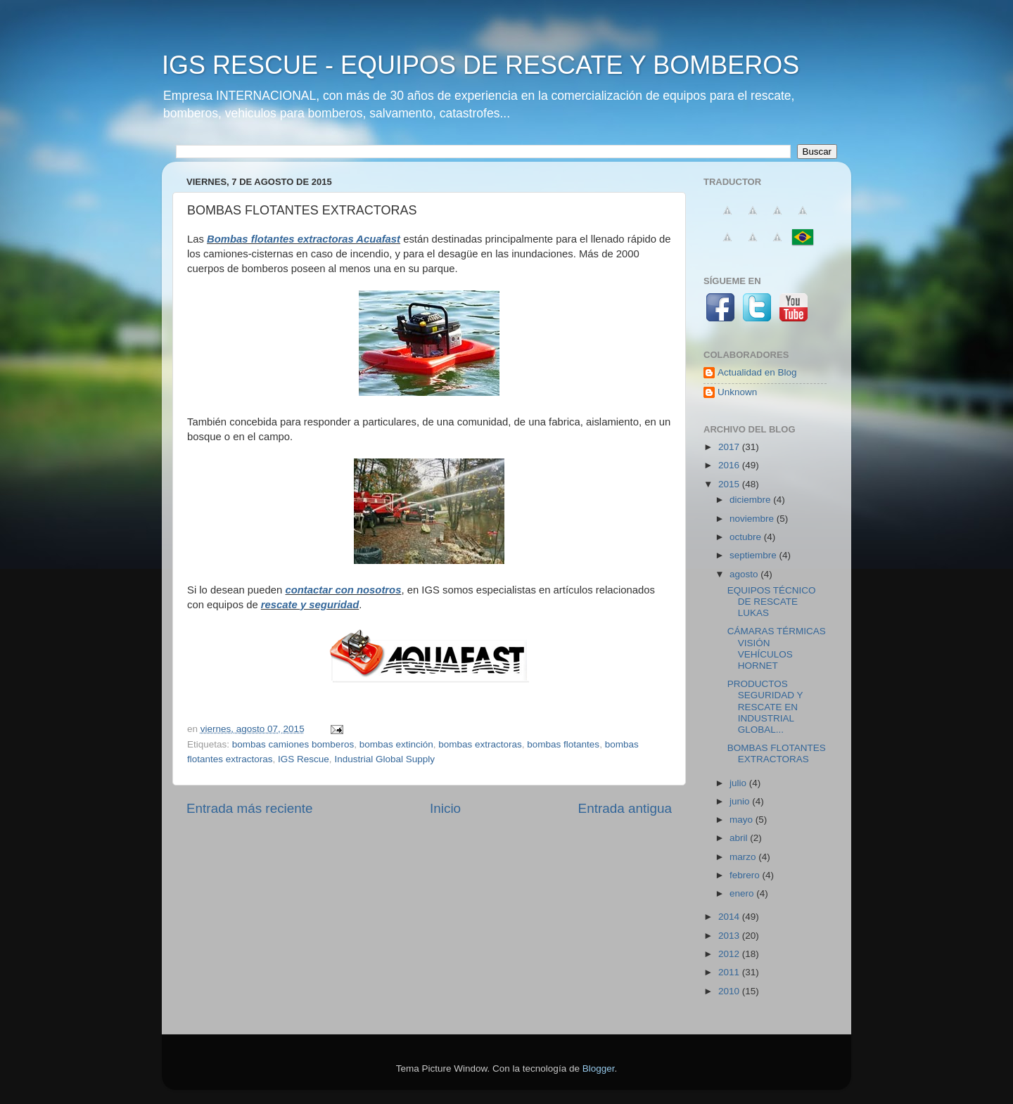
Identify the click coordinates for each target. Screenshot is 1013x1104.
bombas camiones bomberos (293, 744)
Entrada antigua (625, 808)
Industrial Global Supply (384, 759)
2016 (730, 465)
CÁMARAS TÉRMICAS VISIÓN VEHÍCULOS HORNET (776, 648)
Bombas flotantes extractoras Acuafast (303, 239)
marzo (744, 857)
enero (743, 893)
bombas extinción (396, 744)
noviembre (753, 518)
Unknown (737, 392)
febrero (746, 875)
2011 (730, 972)
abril (740, 838)
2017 (730, 447)
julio (739, 783)
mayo (743, 819)
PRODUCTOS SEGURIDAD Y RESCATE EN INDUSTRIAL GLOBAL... (765, 707)
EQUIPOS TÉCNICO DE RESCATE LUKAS (771, 601)
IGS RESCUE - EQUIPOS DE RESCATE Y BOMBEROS (480, 65)
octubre (747, 537)
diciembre (751, 499)
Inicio (445, 808)
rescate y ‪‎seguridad (310, 604)
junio (741, 801)
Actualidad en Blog (757, 372)
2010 (730, 991)
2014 (730, 916)
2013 (730, 935)
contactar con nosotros (343, 590)
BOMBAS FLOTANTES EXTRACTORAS (776, 753)
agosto (745, 574)
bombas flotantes (563, 744)
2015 (730, 484)
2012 (730, 954)
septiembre (754, 555)
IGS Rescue (303, 759)
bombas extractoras (480, 744)
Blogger (598, 1068)
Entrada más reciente (249, 808)
